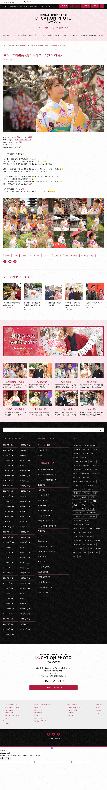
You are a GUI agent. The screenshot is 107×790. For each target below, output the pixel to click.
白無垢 (84, 497)
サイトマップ (71, 715)
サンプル (87, 477)
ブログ (95, 6)
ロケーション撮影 (15, 142)
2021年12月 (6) (8, 501)
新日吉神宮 (78, 540)
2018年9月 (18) (25, 578)
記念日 (101, 35)
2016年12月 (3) (25, 629)
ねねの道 (92, 517)
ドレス (76, 501)
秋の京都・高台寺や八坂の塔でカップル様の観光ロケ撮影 (74, 296)
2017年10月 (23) (8, 609)
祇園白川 (88, 521)
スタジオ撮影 (42, 450)
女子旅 (7, 256)
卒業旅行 (96, 465)
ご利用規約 (70, 713)
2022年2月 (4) (8, 496)
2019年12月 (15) (8, 542)
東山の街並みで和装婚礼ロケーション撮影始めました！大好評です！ (40, 375)
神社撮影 (77, 544)
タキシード (86, 501)
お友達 (94, 453)
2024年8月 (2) (24, 450)
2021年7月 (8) (8, 511)
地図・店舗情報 (71, 705)
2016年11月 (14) (8, 634)
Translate (31, 2)
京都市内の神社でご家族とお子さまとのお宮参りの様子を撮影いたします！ (66, 403)
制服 (94, 501)
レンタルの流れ (8, 710)
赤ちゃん (85, 457)
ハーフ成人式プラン (45, 567)
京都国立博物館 (95, 528)
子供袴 (76, 497)
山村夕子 (18, 147)
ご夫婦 (95, 450)
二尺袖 (76, 485)
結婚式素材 (86, 473)
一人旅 (15, 256)
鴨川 (88, 524)
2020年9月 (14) (8, 532)
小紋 (83, 489)
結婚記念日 (78, 469)
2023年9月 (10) (25, 460)
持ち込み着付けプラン (46, 587)
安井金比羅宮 (78, 536)
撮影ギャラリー (39, 718)
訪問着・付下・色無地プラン (48, 551)
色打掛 (92, 497)
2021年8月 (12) (25, 506)
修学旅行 (87, 465)
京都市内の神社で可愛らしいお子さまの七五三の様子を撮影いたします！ (66, 375)
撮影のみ (77, 477)
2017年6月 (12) (8, 619)
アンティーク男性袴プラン (47, 480)
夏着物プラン (42, 500)
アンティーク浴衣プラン (46, 510)
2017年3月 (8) (8, 624)
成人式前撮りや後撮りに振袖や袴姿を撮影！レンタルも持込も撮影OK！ (92, 375)
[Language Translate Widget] (10, 2)
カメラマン (38, 715)
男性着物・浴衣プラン (46, 521)
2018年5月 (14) (25, 588)
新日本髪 (91, 509)
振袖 (83, 485)
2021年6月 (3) (24, 511)
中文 (5, 721)
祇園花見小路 (78, 524)
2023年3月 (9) (24, 465)
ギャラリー (75, 6)
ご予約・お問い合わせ (53, 688)
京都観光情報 (8, 713)
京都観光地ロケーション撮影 (22, 137)
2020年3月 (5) (24, 532)
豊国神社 (89, 536)
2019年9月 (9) (24, 547)
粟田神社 (88, 540)
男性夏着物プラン (44, 505)
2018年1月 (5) (24, 598)
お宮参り (84, 35)
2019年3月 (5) (24, 562)
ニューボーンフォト (80, 461)
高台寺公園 (78, 521)
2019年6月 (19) (8, 557)
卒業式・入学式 (53, 35)
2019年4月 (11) (8, 562)
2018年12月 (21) (8, 573)
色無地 (76, 489)
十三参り (64, 35)
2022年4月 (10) (8, 491)
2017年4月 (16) (25, 619)
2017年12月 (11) (8, 603)
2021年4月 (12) (25, 516)
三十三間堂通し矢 (89, 544)
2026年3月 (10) (25, 445)
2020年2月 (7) (8, 537)
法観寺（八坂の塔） (71, 256)
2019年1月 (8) (24, 568)
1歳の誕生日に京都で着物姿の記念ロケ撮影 (12, 295)
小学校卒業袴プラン (45, 546)
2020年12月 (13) (25, 522)
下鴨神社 (98, 540)
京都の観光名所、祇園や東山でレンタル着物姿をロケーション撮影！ (15, 375)
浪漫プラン (42, 485)
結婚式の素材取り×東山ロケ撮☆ (95, 295)
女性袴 (91, 489)
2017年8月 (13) (8, 614)
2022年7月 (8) (24, 481)
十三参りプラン (43, 572)
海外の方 (96, 473)
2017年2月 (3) (24, 624)
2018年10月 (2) (8, 578)
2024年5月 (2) (24, 455)
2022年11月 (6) (25, 470)
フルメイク (95, 505)
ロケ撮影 (64, 6)
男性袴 (95, 493)
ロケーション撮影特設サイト (43, 705)
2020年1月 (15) (25, 537)
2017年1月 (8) (8, 629)
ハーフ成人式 (74, 35)
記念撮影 (88, 469)
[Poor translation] (7, 758)
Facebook (97, 710)
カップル (87, 450)
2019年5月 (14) (25, 557)
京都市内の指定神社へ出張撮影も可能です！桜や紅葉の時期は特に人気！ (92, 403)
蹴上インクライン (80, 528)
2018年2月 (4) (8, 598)
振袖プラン (42, 531)
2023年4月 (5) (8, 465)
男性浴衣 (87, 493)
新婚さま (77, 453)
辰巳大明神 (87, 532)
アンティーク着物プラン (46, 469)
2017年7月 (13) (25, 614)
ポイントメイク (79, 509)
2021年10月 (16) (8, 506)
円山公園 (77, 532)
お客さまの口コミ (40, 721)
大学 (75, 548)
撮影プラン (38, 707)
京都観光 (24, 256)
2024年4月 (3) (8, 460)
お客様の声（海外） (91, 446)
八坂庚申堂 (58, 256)
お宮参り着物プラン (45, 577)
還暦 (96, 469)
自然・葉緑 (78, 552)
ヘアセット (47, 256)
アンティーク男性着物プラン (48, 475)
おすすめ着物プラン (45, 495)
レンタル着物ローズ (10, 705)
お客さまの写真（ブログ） (12, 715)
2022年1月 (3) (24, 496)
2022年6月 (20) (8, 486)
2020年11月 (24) (8, 527)
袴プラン (41, 536)
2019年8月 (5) (8, 552)
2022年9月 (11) (25, 476)
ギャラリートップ (9, 35)
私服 (75, 505)
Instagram (97, 713)
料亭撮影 (41, 455)
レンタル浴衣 (91, 481)
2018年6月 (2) (8, 588)
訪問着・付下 (93, 485)
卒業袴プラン (42, 541)
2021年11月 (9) (25, 501)
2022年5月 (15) (25, 486)
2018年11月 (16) (25, 573)
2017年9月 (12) (25, 609)
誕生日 (76, 473)
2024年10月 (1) (8, 450)
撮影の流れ (38, 713)
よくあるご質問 (71, 710)
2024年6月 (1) (8, 455)
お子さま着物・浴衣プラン (47, 526)
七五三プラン (42, 562)
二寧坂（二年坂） (88, 256)
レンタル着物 (35, 256)
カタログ (86, 6)
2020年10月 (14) (25, 527)
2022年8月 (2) (8, 481)
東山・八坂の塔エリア (23, 140)
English (6, 718)
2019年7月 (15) (25, 552)
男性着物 (77, 493)
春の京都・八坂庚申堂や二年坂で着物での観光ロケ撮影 (33, 296)
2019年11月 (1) (25, 542)
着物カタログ (99, 705)
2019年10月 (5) (8, 547)
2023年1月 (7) (8, 470)
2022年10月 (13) (8, 476)
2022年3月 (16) (25, 491)
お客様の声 (78, 446)
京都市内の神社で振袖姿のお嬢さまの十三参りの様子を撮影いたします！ (40, 403)
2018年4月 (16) (8, 593)
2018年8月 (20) (8, 583)
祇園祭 (98, 548)
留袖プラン (42, 556)
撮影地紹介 (38, 710)
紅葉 (91, 552)
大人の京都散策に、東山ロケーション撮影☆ (53, 295)
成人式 (37, 35)
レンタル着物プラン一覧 (11, 707)
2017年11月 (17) (25, 603)
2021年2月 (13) (8, 522)
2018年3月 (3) (24, 593)
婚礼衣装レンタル (44, 582)
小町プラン (42, 490)
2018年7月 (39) (25, 583)
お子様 (86, 453)
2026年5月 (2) (8, 445)
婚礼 (30, 35)
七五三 (43, 35)
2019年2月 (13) (8, 568)
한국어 (6, 723)
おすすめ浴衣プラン (45, 516)
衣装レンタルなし (44, 592)
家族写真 (77, 450)
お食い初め (93, 35)
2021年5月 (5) (8, 516)
